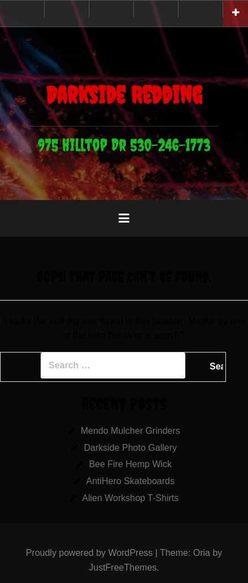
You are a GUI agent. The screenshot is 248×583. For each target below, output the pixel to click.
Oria (201, 553)
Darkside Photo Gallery (130, 448)
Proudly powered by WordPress (89, 553)
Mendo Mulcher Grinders (130, 431)
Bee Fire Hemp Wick (130, 464)
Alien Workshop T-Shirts (130, 498)
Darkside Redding (124, 94)
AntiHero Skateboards (130, 481)
